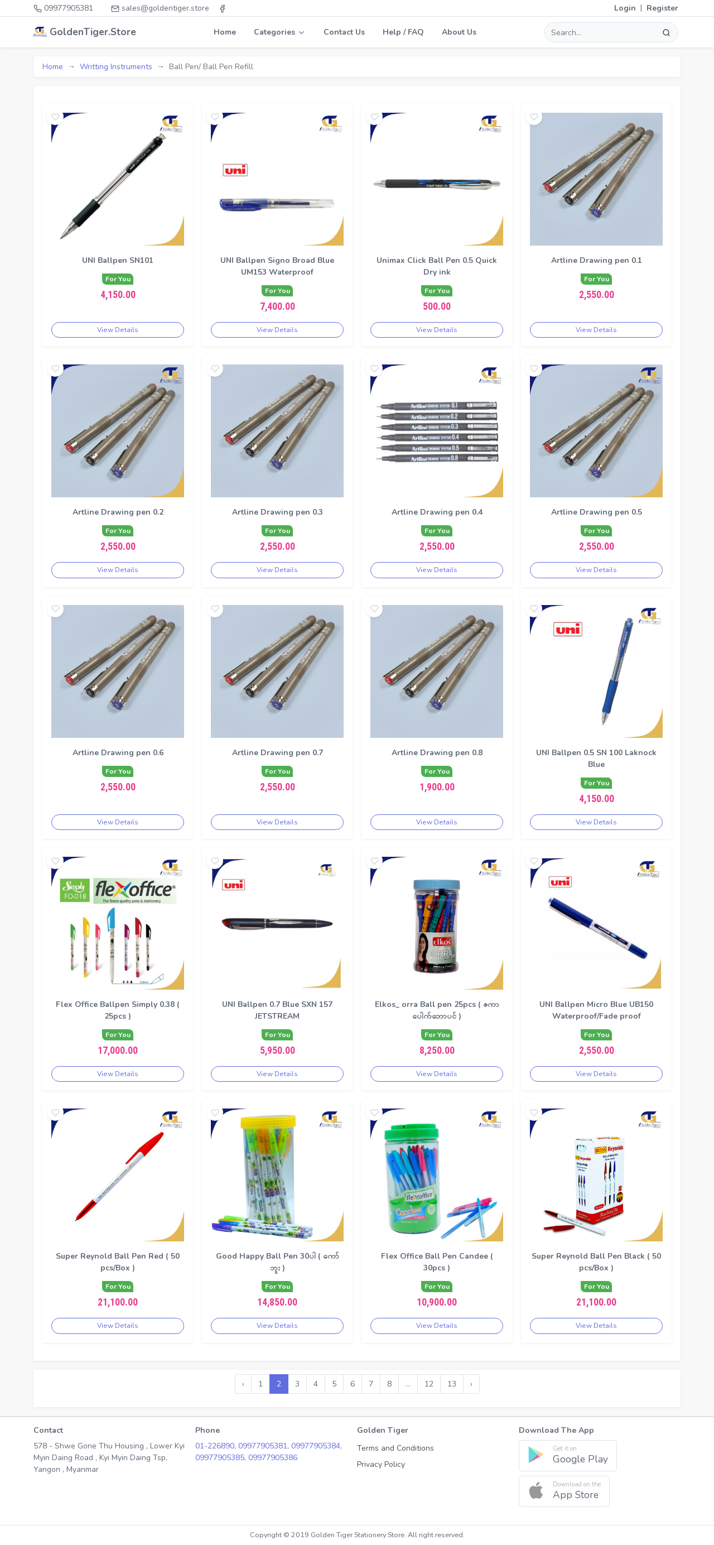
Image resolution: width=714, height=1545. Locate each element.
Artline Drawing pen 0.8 (437, 752)
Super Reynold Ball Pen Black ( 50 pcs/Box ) (596, 1262)
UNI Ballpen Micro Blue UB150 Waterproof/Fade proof (596, 1010)
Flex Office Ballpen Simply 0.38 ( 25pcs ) (118, 1010)
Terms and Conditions (395, 1448)
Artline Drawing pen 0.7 (277, 752)
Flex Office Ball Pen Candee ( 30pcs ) (437, 1262)
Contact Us (344, 32)
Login (625, 8)
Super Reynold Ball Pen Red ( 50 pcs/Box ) (118, 1262)
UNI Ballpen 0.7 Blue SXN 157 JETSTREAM (277, 1010)
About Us (459, 32)
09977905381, (264, 1446)
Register (662, 8)
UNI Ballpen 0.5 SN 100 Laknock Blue (596, 758)
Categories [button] (280, 32)
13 (451, 1384)
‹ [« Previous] (243, 1384)
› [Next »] (471, 1384)
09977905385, (221, 1457)
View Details (117, 329)
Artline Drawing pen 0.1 (596, 260)
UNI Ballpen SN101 (117, 260)
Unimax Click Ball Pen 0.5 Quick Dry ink (437, 266)
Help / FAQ (403, 32)
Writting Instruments (116, 66)
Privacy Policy (381, 1464)
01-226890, (216, 1446)
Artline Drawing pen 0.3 (277, 512)
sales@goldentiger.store (160, 8)
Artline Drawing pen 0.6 (118, 752)
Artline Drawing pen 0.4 (437, 512)
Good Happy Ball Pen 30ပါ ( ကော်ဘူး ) (277, 1262)
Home (225, 32)
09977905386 (272, 1457)
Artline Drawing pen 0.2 (118, 512)
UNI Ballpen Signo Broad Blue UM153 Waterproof (277, 266)
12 (428, 1384)
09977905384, (316, 1446)
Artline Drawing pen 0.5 (596, 512)
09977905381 (63, 8)
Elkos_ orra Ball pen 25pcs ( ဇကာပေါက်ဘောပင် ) (437, 1010)
